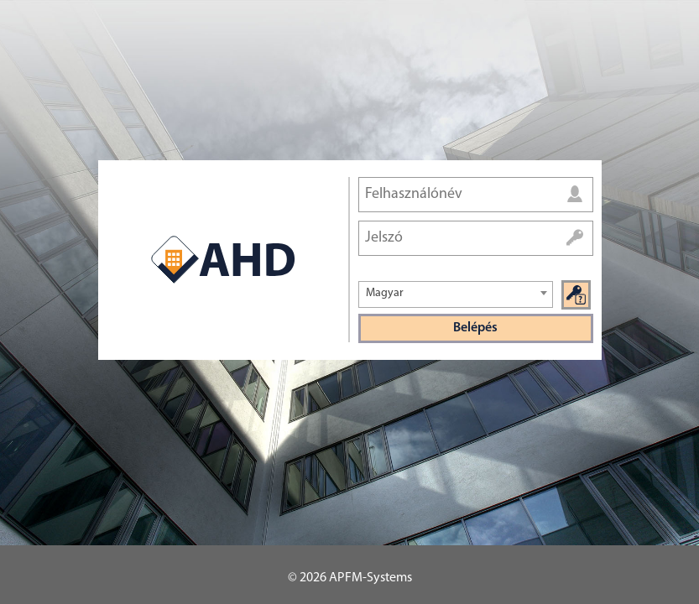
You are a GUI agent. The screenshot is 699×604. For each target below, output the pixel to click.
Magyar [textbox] (385, 293)
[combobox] (455, 294)
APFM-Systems (370, 578)
